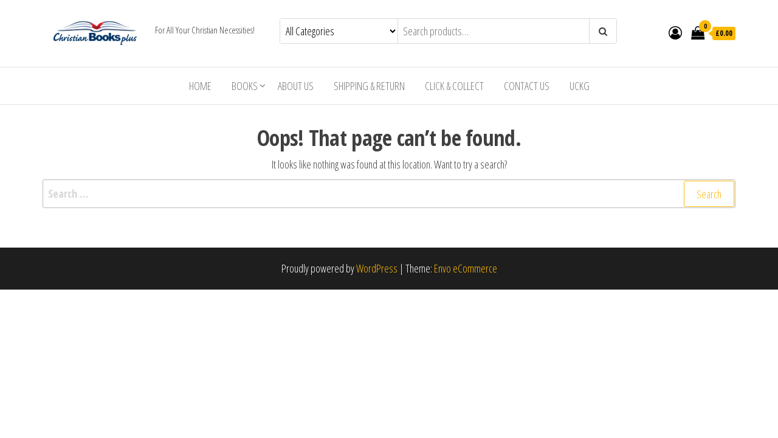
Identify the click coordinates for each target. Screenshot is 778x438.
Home (200, 85)
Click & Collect (454, 85)
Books (245, 85)
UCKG (580, 85)
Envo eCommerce (465, 268)
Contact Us (526, 85)
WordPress (377, 268)
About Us (296, 85)
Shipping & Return (369, 85)
